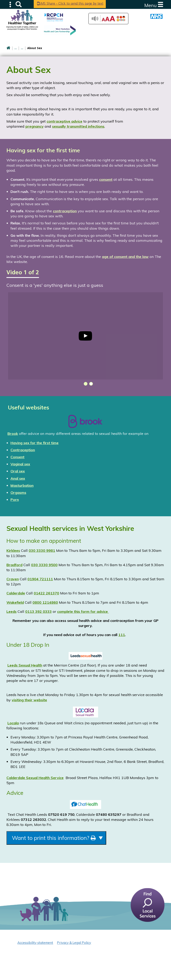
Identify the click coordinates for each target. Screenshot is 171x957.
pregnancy (34, 126)
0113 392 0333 (38, 611)
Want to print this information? (63, 838)
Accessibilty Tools (108, 18)
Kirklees (13, 550)
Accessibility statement (35, 944)
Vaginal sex (20, 464)
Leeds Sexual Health (24, 665)
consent (105, 179)
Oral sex (17, 471)
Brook (12, 433)
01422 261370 (46, 593)
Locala (13, 723)
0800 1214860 (45, 602)
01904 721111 (40, 579)
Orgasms (18, 492)
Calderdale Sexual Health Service (35, 777)
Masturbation (22, 485)
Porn (14, 499)
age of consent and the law (125, 256)
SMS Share (74, 4)
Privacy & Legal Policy (74, 944)
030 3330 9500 (44, 565)
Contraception (22, 450)
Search (19, 4)
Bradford (14, 565)
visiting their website (29, 700)
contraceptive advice (64, 121)
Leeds (11, 611)
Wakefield (15, 602)
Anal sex (17, 478)
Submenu (10, 4)
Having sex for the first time (34, 443)
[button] (84, 384)
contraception (65, 211)
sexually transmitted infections (78, 126)
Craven (12, 579)
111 (121, 634)
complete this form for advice (83, 611)
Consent (17, 457)
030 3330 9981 (42, 550)
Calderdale (15, 593)
